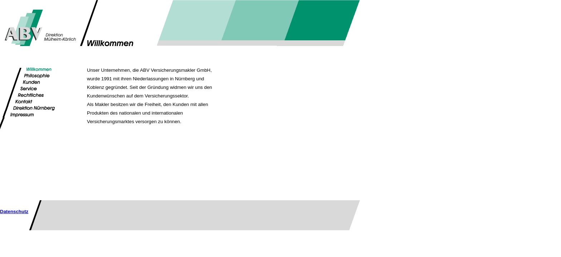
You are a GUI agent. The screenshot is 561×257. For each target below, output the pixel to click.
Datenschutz (14, 211)
